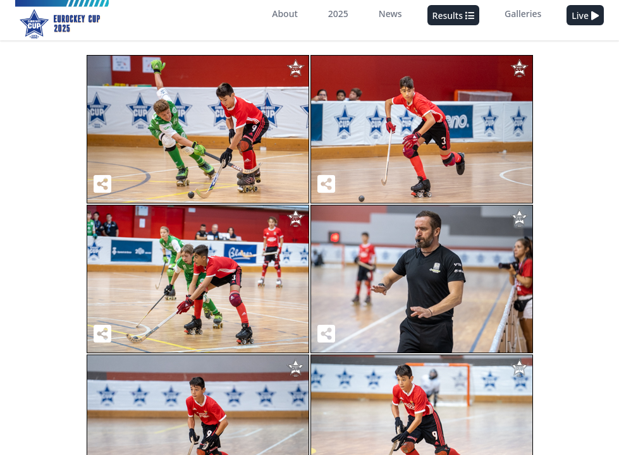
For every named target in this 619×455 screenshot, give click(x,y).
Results (453, 15)
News (390, 14)
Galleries (523, 14)
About (285, 14)
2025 (338, 14)
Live (585, 15)
